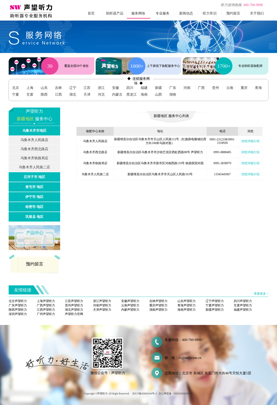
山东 (44, 88)
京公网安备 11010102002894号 (176, 393)
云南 (229, 88)
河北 (101, 94)
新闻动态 (186, 13)
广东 (172, 88)
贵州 (215, 88)
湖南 (172, 94)
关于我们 (257, 13)
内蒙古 (117, 94)
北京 (15, 88)
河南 (187, 88)
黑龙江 (131, 94)
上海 (29, 88)
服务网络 (138, 13)
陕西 (44, 94)
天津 (87, 94)
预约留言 (233, 13)
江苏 (87, 88)
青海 (258, 88)
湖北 (72, 94)
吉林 (58, 88)
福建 (144, 88)
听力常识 (210, 13)
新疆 (158, 88)
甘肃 (29, 94)
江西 (58, 94)
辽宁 (72, 88)
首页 (91, 13)
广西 (201, 88)
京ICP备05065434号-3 (144, 393)
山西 (158, 94)
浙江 (101, 88)
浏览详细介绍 (250, 141)
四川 (129, 88)
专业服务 (162, 13)
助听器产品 (114, 13)
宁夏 (15, 94)
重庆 (244, 88)
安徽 (115, 88)
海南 (144, 94)
